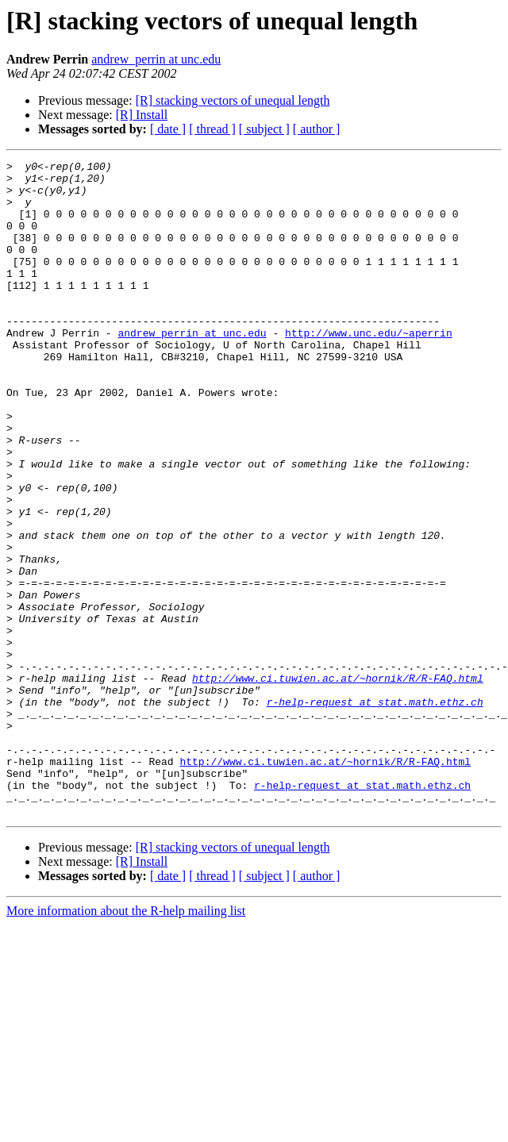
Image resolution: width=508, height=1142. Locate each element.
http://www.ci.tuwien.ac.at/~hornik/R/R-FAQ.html (337, 782)
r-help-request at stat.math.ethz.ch (375, 811)
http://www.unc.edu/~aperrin (368, 368)
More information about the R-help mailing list (125, 1041)
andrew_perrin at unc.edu (156, 59)
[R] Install (141, 114)
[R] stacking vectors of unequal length (233, 100)
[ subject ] (264, 129)
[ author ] (317, 129)
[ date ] (168, 129)
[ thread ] (212, 129)
